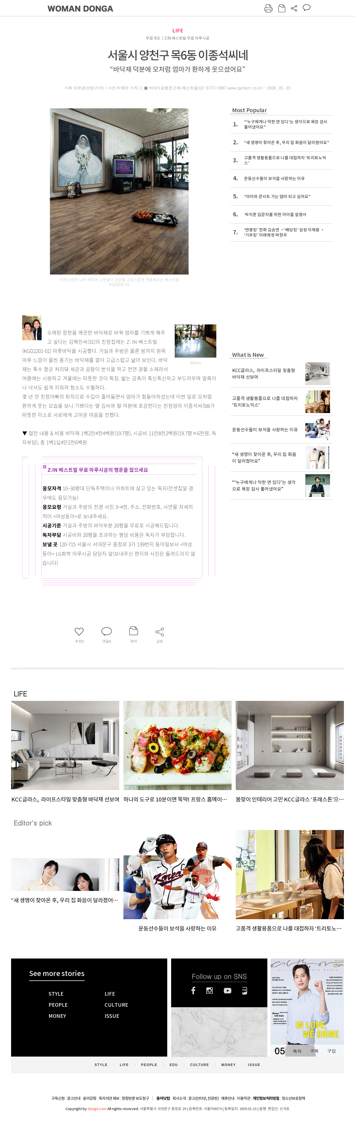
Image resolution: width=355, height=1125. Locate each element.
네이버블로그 (244, 990)
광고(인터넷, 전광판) (203, 1098)
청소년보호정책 (293, 1098)
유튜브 (227, 990)
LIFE (177, 30)
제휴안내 (227, 1098)
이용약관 (243, 1098)
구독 (314, 1051)
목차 (297, 1051)
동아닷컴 (163, 1098)
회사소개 (179, 1098)
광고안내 (73, 1098)
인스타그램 (209, 990)
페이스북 (193, 990)
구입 (331, 1051)
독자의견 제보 (109, 1098)
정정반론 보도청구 (135, 1098)
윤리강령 (89, 1098)
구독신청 (58, 1098)
